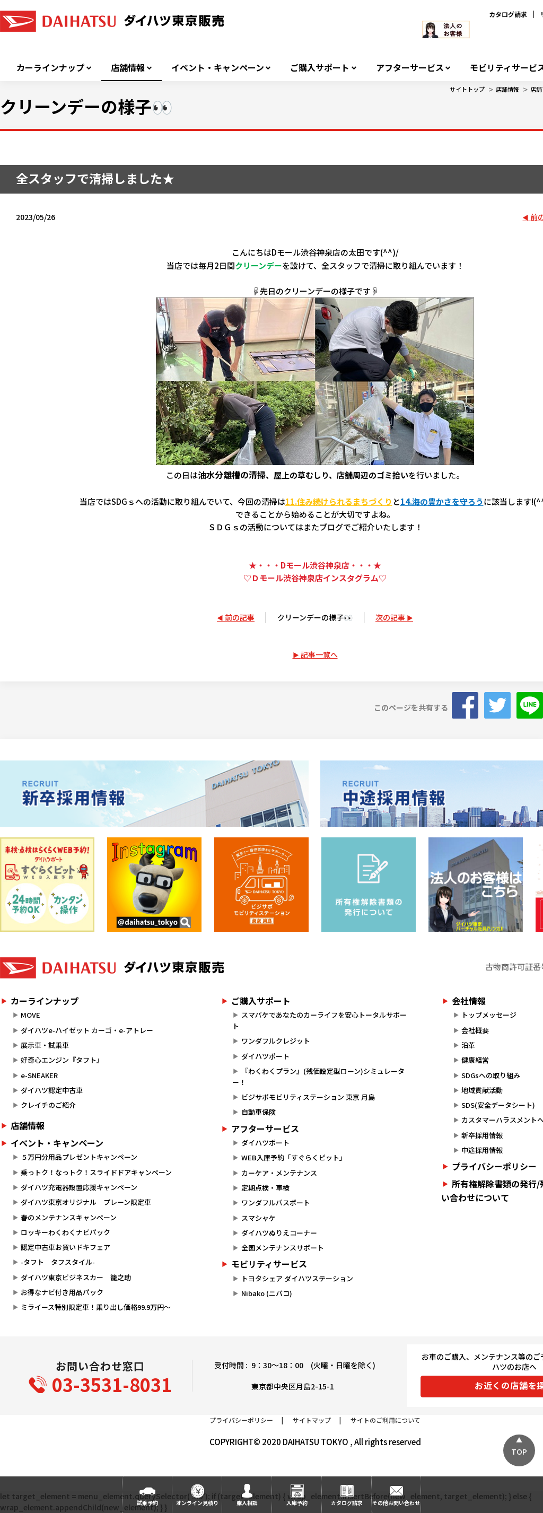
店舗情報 (128, 67)
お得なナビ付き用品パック (65, 1292)
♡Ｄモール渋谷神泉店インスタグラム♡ (315, 577)
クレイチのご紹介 (48, 1105)
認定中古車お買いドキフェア (65, 1247)
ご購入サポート (319, 67)
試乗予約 (147, 1503)
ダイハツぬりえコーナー (279, 1233)
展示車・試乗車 (45, 1045)
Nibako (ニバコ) (266, 1293)
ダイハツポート (265, 1056)
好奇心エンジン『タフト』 (62, 1060)
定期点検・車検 (265, 1188)
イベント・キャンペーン (217, 67)
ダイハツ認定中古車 (52, 1090)
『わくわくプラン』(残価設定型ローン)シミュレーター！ (318, 1076)
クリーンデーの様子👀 (315, 617)
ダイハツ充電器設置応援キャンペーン (79, 1187)
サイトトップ (467, 89)
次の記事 (390, 617)
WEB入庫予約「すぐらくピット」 (293, 1157)
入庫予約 (297, 1503)
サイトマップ (312, 1419)
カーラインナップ (50, 67)
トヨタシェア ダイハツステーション (297, 1278)
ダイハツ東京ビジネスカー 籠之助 (76, 1277)
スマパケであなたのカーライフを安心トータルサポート (319, 1020)
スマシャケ (258, 1218)
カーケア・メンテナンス (279, 1173)
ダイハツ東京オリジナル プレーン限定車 (86, 1202)
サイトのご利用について (386, 1419)
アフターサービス (410, 67)
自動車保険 (258, 1112)
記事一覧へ (319, 654)
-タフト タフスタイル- (58, 1262)
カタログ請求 (508, 14)
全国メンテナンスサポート (282, 1248)
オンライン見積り (197, 1503)
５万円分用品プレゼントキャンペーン (79, 1157)
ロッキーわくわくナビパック (65, 1232)
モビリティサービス (269, 1263)
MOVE (30, 1015)
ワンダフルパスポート (275, 1202)
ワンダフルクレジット (275, 1041)
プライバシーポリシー (241, 1419)
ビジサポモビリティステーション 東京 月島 (308, 1097)
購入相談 (247, 1503)
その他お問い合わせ (396, 1503)
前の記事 (240, 617)
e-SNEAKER (39, 1075)
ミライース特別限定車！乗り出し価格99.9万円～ (96, 1307)
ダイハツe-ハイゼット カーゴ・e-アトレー (87, 1030)
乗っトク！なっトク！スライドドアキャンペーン (96, 1172)
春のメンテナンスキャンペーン (69, 1217)
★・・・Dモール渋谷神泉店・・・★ (315, 565)
